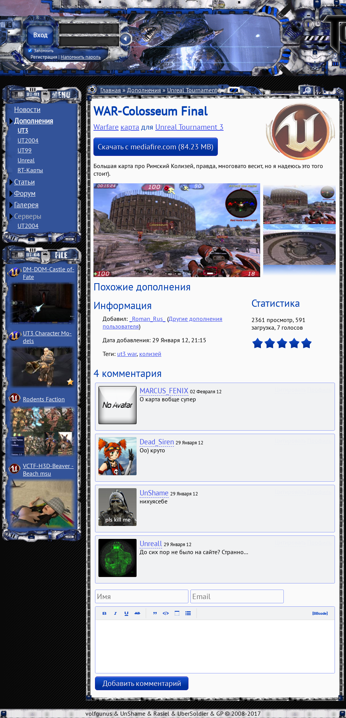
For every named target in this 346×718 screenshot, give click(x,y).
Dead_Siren (157, 441)
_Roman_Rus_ (147, 318)
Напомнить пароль (81, 56)
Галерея (26, 204)
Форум (24, 193)
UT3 (23, 130)
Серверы (28, 216)
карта (130, 127)
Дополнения (33, 120)
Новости (27, 109)
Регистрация (44, 56)
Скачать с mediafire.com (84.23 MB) (156, 147)
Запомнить (40, 50)
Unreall (151, 543)
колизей (150, 353)
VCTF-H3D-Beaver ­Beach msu (48, 469)
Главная (110, 90)
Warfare (106, 127)
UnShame (154, 492)
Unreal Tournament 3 (194, 90)
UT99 (25, 150)
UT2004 (28, 140)
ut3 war (127, 353)
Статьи (24, 181)
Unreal (26, 160)
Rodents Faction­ (44, 399)
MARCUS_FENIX (164, 390)
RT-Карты (30, 170)
